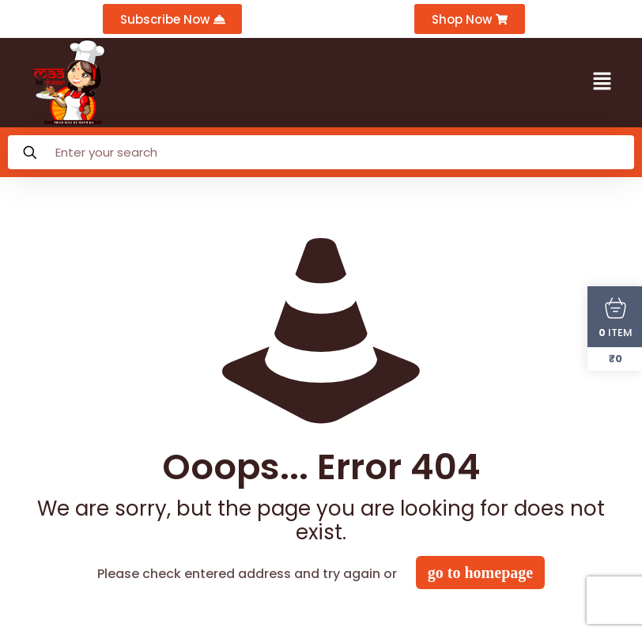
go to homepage (480, 573)
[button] (602, 83)
